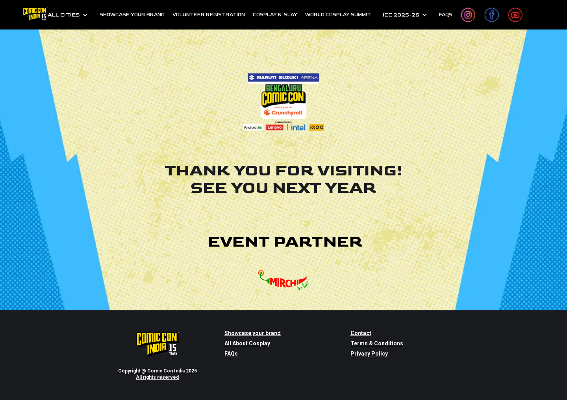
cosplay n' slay (275, 15)
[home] (35, 15)
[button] (68, 15)
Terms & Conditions (376, 343)
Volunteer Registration (208, 15)
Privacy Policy (369, 353)
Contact (360, 333)
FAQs (445, 15)
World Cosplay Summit (338, 15)
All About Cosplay (247, 343)
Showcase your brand (252, 333)
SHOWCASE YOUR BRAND (132, 15)
